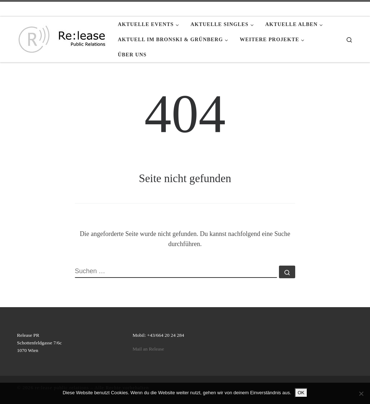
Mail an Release (148, 349)
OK (301, 392)
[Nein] (361, 393)
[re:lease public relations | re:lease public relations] (62, 38)
